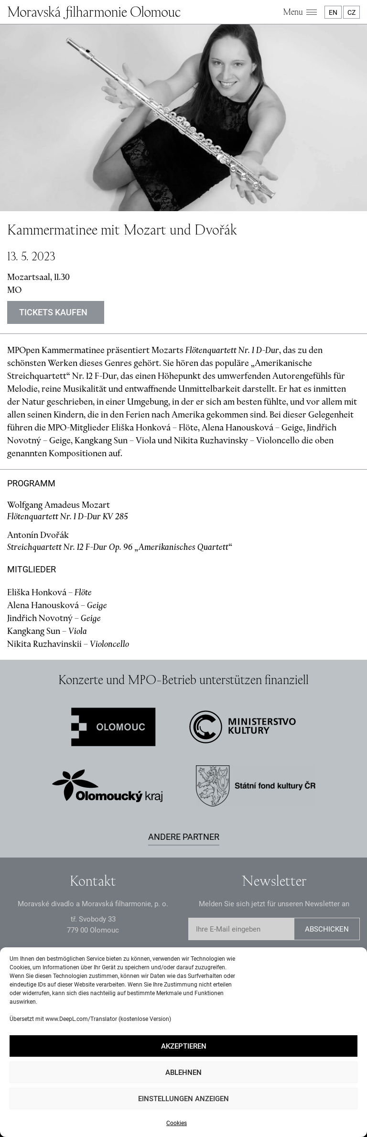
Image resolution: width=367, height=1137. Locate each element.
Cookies (176, 1123)
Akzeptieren (183, 1046)
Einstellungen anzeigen (183, 1098)
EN (333, 12)
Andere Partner (183, 837)
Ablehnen (183, 1072)
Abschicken (327, 929)
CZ (351, 12)
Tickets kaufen (53, 312)
